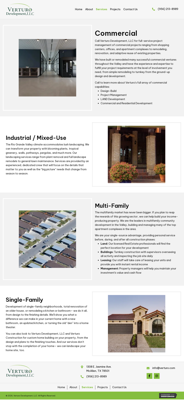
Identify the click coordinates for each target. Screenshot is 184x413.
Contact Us (119, 387)
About (73, 387)
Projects (102, 387)
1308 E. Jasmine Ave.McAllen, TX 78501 (98, 369)
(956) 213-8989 (168, 9)
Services (87, 387)
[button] (149, 376)
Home (61, 387)
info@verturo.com (163, 368)
